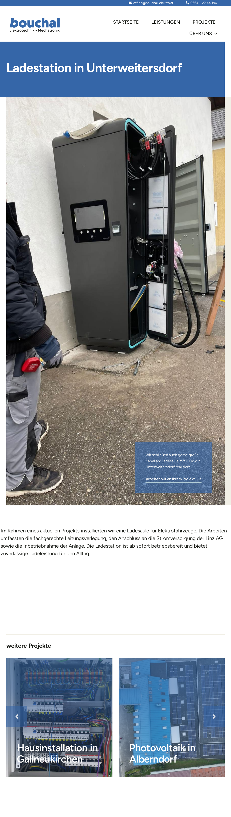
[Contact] (174, 480)
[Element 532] (35, 18)
